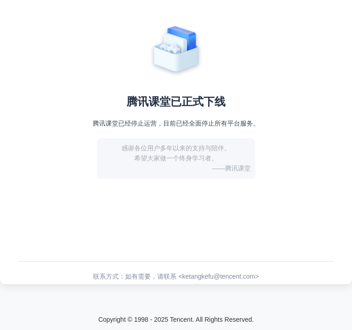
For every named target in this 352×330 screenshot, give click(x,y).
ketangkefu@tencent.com (218, 276)
